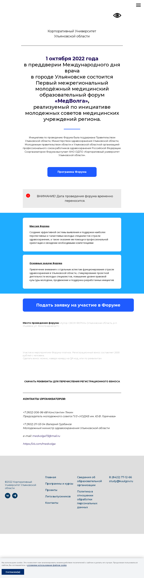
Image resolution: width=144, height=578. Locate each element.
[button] (78, 305)
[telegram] (15, 497)
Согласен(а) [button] (13, 572)
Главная (50, 477)
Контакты (51, 502)
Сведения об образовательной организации (89, 481)
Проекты (51, 490)
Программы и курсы (59, 483)
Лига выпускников (58, 496)
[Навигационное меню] (138, 5)
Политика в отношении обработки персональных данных (87, 499)
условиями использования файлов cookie (47, 565)
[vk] (7, 497)
